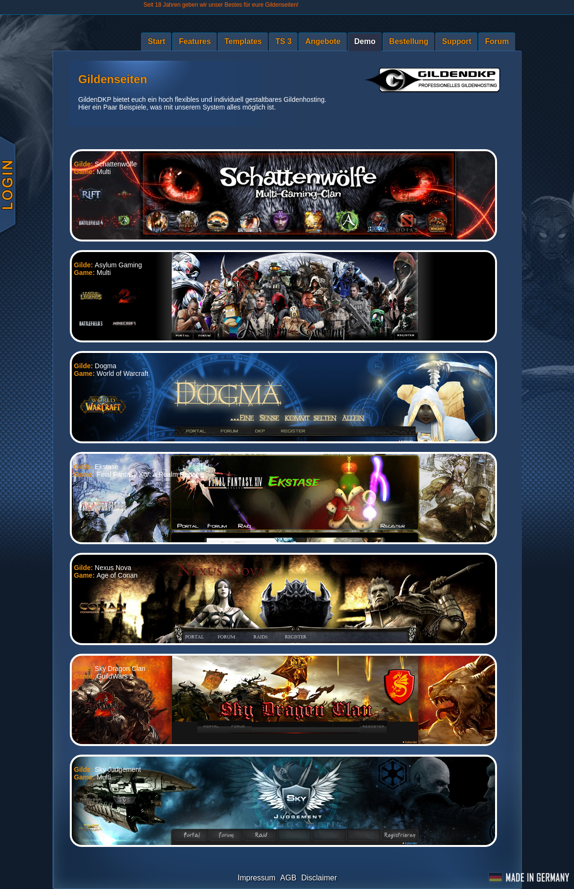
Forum (497, 41)
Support (456, 41)
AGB (288, 878)
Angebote (323, 41)
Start (156, 41)
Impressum (257, 878)
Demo (364, 41)
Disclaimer (319, 878)
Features (195, 41)
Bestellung (409, 41)
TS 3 (284, 41)
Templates (243, 41)
